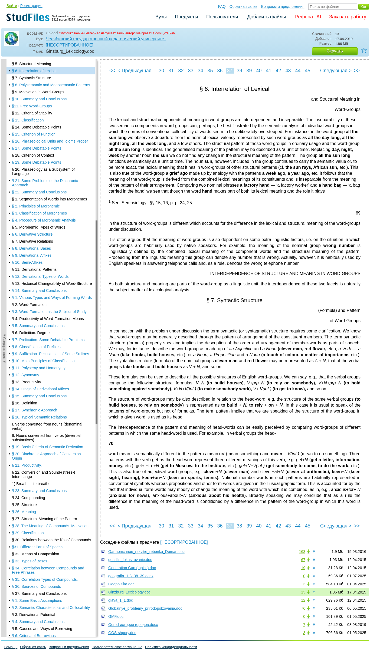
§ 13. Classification (28, 120)
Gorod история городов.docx (133, 624)
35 (210, 70)
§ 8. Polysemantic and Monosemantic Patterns (51, 85)
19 (303, 568)
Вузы (161, 16)
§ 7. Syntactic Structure (31, 78)
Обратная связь (243, 6)
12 (303, 600)
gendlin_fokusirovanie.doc (130, 560)
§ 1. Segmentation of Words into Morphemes (49, 199)
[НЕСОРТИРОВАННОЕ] (69, 45)
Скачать (335, 51)
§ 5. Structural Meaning (31, 64)
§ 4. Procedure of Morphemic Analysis (44, 220)
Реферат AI (308, 16)
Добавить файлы (266, 16)
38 (239, 70)
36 (219, 70)
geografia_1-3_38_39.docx (130, 576)
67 (303, 560)
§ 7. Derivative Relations (32, 241)
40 (258, 70)
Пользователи (222, 16)
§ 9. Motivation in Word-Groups (38, 92)
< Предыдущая (134, 70)
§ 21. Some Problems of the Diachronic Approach (45, 183)
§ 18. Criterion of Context (33, 155)
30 (161, 70)
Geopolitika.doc (121, 584)
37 (229, 70)
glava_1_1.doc (120, 600)
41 (268, 70)
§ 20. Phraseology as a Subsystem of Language (43, 171)
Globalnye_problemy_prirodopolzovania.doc (145, 608)
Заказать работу (347, 16)
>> (357, 70)
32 (181, 70)
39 (249, 70)
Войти (11, 6)
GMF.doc (115, 616)
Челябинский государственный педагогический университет (106, 39)
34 (200, 70)
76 (303, 608)
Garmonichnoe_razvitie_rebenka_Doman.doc (146, 551)
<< (112, 70)
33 (190, 70)
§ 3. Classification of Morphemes (39, 213)
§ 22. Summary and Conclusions (39, 192)
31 (171, 70)
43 (288, 70)
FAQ (222, 6)
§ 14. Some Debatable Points (36, 127)
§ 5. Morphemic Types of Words (38, 227)
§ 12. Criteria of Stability (32, 113)
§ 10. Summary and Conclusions (39, 99)
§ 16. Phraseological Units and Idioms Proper (50, 141)
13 (303, 592)
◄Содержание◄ (4, 153)
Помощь (10, 647)
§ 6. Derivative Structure (32, 234)
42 (278, 70)
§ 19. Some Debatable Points (36, 162)
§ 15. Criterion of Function (33, 134)
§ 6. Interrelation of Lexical (34, 71)
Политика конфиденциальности (171, 647)
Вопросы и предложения (282, 6)
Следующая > (336, 70)
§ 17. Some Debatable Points (36, 148)
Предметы (186, 16)
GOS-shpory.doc (122, 633)
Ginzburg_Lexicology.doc (129, 592)
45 (307, 70)
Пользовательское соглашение (117, 647)
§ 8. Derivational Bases (31, 248)
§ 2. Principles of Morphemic (36, 206)
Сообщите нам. (164, 33)
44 (297, 70)
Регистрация (31, 6)
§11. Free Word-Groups (32, 106)
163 (302, 551)
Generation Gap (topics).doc (132, 568)
